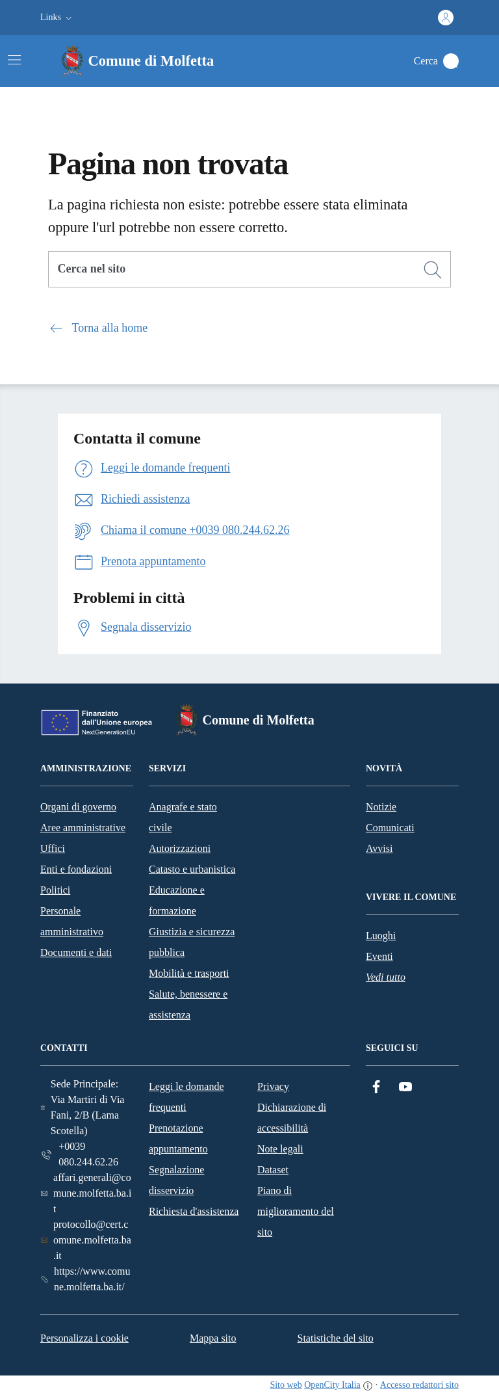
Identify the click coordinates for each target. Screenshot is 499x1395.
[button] (57, 18)
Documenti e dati (76, 952)
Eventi (379, 956)
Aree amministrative (82, 827)
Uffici (52, 848)
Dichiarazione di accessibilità (291, 1118)
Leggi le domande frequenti (186, 1097)
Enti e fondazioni (76, 869)
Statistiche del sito (336, 1338)
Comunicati (390, 827)
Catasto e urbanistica (192, 869)
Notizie (381, 806)
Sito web (285, 1385)
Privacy (273, 1086)
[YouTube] (405, 1087)
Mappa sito (213, 1338)
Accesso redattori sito (419, 1385)
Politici (55, 890)
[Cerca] (432, 269)
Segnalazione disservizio (176, 1180)
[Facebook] (376, 1087)
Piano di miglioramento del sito (295, 1211)
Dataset (272, 1169)
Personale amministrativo (71, 921)
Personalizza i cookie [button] (84, 1338)
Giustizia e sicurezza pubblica (192, 942)
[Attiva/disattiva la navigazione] (14, 60)
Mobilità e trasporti (189, 973)
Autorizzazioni (180, 848)
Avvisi (379, 848)
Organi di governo (78, 806)
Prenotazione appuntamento (178, 1138)
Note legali (280, 1148)
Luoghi (381, 935)
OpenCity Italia (332, 1385)
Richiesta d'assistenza (193, 1211)
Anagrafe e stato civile (183, 817)
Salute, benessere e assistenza (188, 1004)
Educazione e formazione (177, 900)
